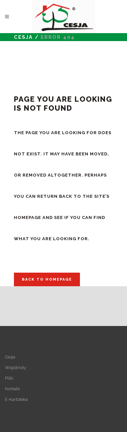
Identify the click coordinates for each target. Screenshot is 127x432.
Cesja (23, 37)
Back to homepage (47, 279)
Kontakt (12, 388)
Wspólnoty (15, 367)
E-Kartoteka (16, 399)
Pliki (9, 378)
